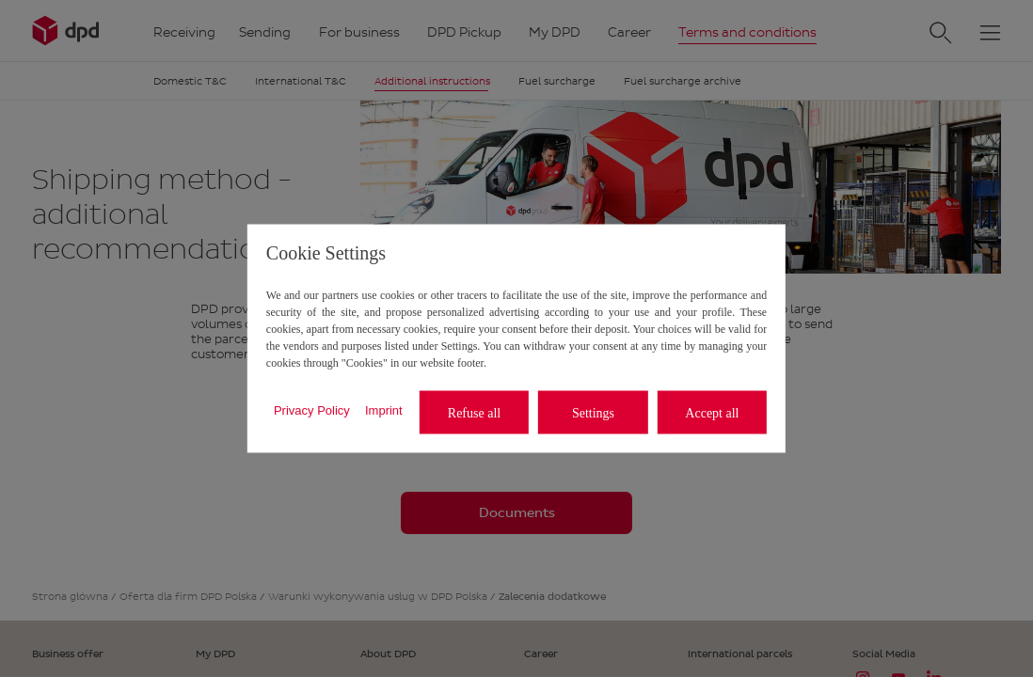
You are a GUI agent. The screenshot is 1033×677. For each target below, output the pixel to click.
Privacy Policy (312, 409)
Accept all (712, 412)
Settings (593, 412)
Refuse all (474, 412)
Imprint (384, 409)
